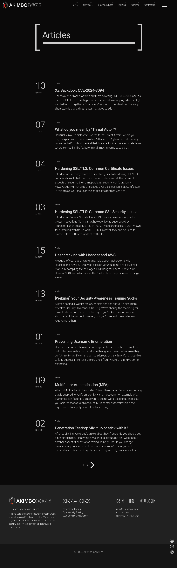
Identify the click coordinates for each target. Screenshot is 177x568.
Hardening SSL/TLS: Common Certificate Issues (94, 168)
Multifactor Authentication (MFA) (82, 385)
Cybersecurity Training (73, 512)
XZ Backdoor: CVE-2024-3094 (79, 90)
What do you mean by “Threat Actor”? (85, 129)
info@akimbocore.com (127, 509)
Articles (122, 5)
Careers (135, 5)
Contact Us (149, 5)
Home (75, 5)
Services (87, 5)
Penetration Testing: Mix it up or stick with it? (91, 428)
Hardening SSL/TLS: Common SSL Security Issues (96, 212)
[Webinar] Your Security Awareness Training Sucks (96, 298)
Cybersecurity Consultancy (75, 515)
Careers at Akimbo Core (127, 516)
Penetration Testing (72, 509)
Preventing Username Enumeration (83, 341)
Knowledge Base (105, 5)
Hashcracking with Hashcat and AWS (85, 255)
